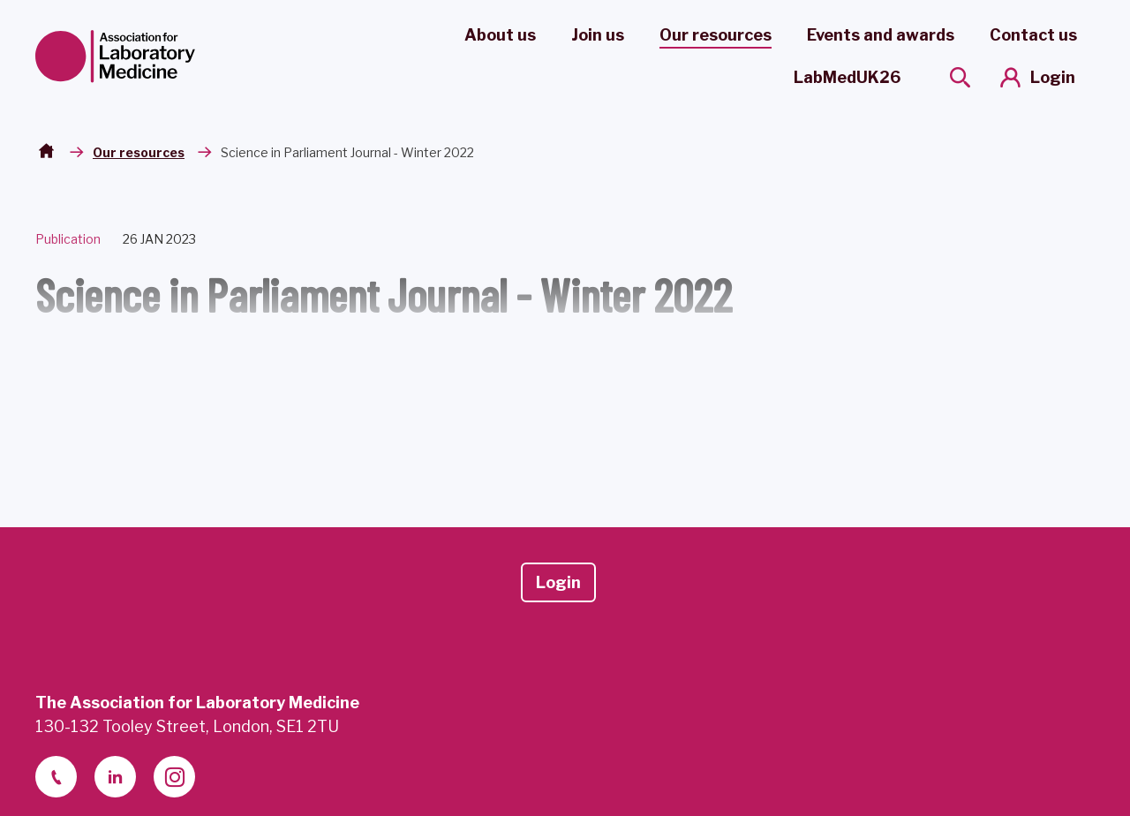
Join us (597, 35)
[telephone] (56, 776)
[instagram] (174, 776)
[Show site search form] (960, 77)
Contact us (1033, 35)
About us (500, 35)
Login (1052, 77)
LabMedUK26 (847, 77)
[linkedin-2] (115, 776)
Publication (68, 238)
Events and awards (880, 35)
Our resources (715, 35)
